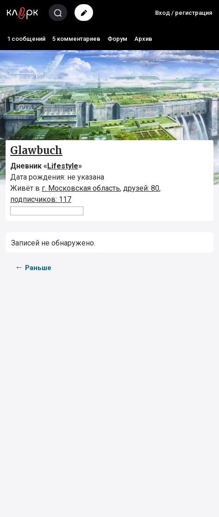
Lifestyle (62, 166)
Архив (143, 38)
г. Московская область (81, 188)
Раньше (38, 268)
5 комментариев (76, 38)
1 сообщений (26, 38)
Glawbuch (36, 150)
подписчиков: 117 (40, 199)
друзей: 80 (141, 188)
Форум (117, 38)
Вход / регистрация (183, 12)
